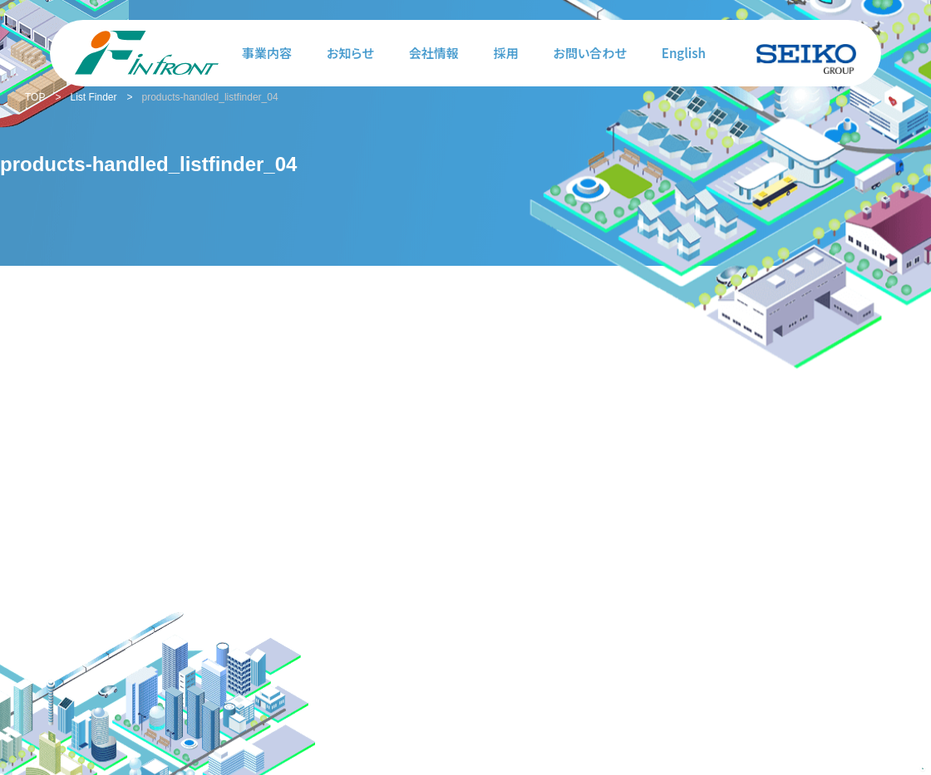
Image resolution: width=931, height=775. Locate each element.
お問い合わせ (590, 52)
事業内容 (267, 52)
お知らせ (350, 52)
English (684, 52)
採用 (506, 52)
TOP (35, 97)
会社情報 (434, 52)
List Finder (93, 97)
